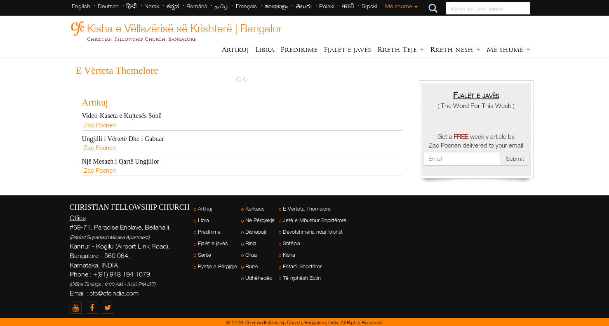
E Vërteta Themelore (307, 209)
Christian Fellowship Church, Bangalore (141, 39)
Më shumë (401, 5)
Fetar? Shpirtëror (302, 266)
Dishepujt (255, 232)
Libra (264, 49)
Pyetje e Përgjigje (217, 266)
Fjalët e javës (347, 49)
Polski (326, 5)
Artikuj (235, 49)
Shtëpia (291, 243)
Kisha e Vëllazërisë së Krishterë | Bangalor (184, 27)
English (81, 5)
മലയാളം (276, 5)
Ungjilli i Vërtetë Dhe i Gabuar (123, 138)
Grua (251, 255)
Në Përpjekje (260, 220)
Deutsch (108, 5)
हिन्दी (131, 5)
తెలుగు (304, 5)
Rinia (250, 243)
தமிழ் (221, 5)
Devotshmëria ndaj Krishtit (313, 232)
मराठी (348, 5)
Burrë (251, 266)
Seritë (204, 255)
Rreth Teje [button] (400, 49)
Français (246, 5)
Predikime (298, 49)
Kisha (289, 255)
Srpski (369, 5)
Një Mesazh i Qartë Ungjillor (121, 161)
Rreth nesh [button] (455, 49)
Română (196, 5)
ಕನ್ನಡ (173, 5)
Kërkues (254, 209)
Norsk (151, 5)
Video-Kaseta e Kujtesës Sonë (122, 115)
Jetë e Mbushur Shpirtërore (314, 220)
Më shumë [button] (508, 49)
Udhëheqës (258, 278)
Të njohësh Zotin (302, 278)
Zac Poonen (100, 125)
